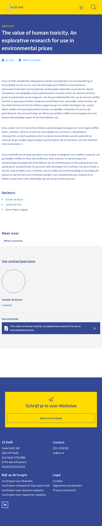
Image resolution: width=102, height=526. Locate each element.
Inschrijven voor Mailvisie (17, 481)
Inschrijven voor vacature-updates (23, 490)
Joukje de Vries (13, 204)
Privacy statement (64, 490)
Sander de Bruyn (14, 199)
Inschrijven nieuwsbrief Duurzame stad (25, 485)
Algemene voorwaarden (67, 485)
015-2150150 (60, 448)
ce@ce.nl (58, 453)
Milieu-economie (13, 240)
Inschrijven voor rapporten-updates (24, 494)
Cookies (58, 481)
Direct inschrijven (51, 418)
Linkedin (7, 305)
